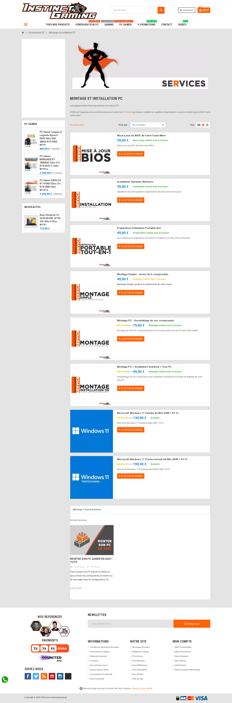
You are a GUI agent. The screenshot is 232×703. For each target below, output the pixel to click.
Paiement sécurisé (98, 656)
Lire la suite (75, 588)
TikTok (68, 676)
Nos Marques (138, 660)
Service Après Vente (99, 670)
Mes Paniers (180, 665)
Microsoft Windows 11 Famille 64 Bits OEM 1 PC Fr (148, 413)
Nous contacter (97, 679)
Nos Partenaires (139, 670)
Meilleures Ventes (140, 651)
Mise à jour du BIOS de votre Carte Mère (141, 135)
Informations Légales (100, 651)
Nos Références (139, 665)
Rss (44, 676)
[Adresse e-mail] (131, 624)
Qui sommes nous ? (99, 665)
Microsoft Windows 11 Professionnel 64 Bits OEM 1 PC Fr (152, 459)
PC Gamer (127, 112)
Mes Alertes (180, 660)
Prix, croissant (138, 125)
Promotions (137, 656)
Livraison (94, 660)
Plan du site (137, 679)
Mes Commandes (183, 647)
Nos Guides (137, 674)
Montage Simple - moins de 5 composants (143, 274)
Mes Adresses (181, 656)
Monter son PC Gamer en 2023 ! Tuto (91, 560)
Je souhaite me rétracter (101, 674)
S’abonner (192, 623)
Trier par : (123, 125)
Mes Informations (183, 651)
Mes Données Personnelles (187, 670)
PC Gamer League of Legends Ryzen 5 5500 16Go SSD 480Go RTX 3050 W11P (51, 138)
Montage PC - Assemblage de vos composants (145, 320)
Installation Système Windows (135, 181)
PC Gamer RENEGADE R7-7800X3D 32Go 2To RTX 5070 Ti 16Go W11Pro (50, 162)
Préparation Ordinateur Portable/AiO (139, 228)
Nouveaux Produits (141, 647)
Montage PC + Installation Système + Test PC (144, 366)
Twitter (36, 676)
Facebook (28, 676)
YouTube (52, 676)
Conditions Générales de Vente (104, 647)
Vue (192, 125)
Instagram (60, 676)
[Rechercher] (137, 10)
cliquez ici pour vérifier (142, 688)
